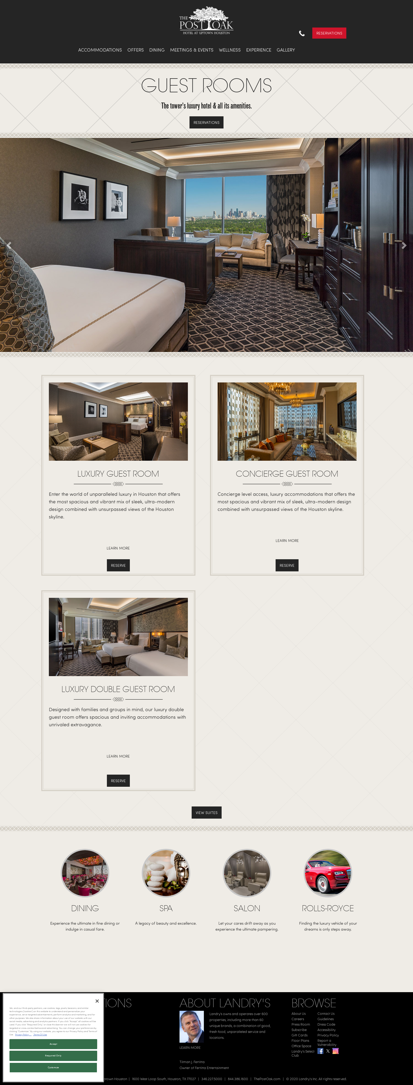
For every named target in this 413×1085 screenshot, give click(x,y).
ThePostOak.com (267, 1079)
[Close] (97, 1001)
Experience (258, 50)
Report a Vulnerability (326, 1042)
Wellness (230, 50)
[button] (9, 245)
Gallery (286, 50)
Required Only (53, 1055)
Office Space (301, 1046)
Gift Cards (299, 1035)
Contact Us (325, 1013)
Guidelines (325, 1019)
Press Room (301, 1024)
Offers (135, 50)
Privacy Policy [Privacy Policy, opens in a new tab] (23, 1034)
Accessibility (326, 1030)
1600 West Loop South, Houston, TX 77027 (164, 1079)
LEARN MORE (190, 1047)
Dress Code (326, 1024)
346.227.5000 (211, 1079)
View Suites (207, 812)
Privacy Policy (328, 1035)
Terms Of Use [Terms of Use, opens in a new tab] (40, 1034)
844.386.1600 (238, 1079)
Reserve (118, 565)
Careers (298, 1019)
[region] (53, 1037)
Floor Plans (300, 1040)
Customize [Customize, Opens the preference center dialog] (53, 1067)
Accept (53, 1044)
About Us (299, 1013)
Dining (157, 50)
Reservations (329, 33)
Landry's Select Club (303, 1053)
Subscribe (299, 1030)
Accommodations (100, 50)
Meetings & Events (192, 50)
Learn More (118, 548)
